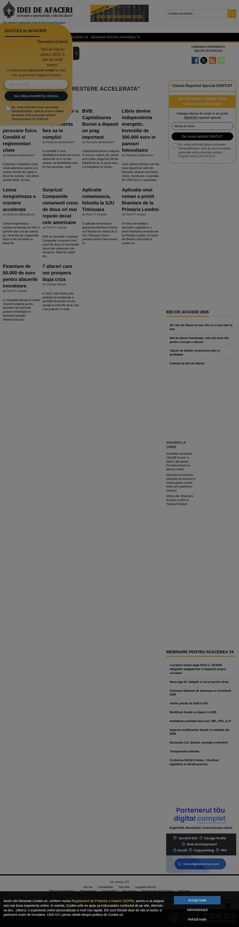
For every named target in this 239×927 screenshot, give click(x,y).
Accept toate (197, 900)
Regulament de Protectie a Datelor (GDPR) (103, 901)
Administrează (197, 910)
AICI (58, 915)
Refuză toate (197, 919)
